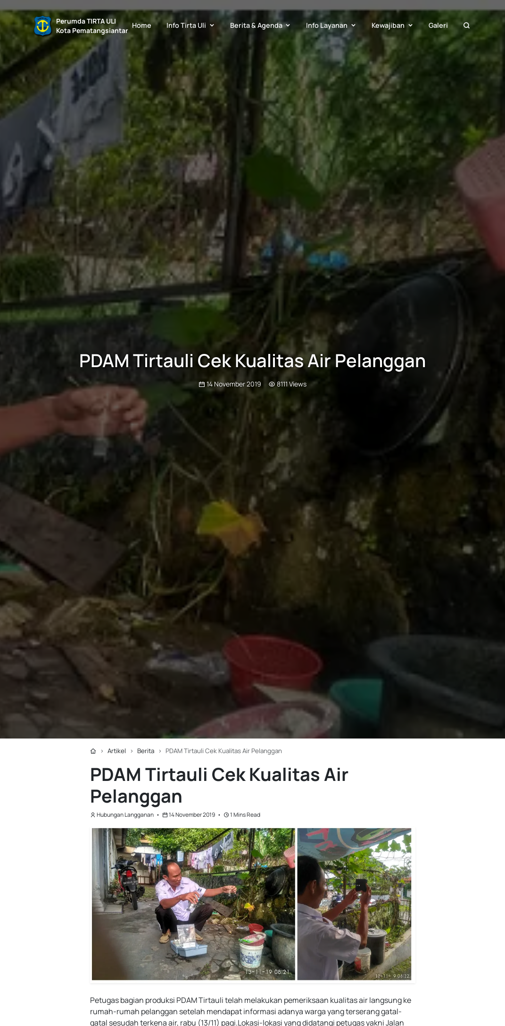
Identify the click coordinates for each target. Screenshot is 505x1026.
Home (141, 25)
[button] (466, 25)
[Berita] (145, 751)
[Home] (93, 751)
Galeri (438, 25)
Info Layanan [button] (327, 25)
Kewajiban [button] (388, 25)
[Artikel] (117, 751)
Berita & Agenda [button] (256, 25)
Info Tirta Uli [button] (186, 25)
